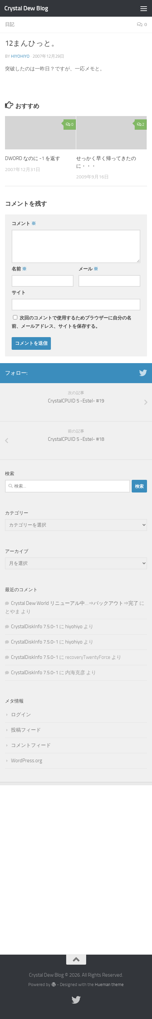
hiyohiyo (20, 56)
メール (88, 269)
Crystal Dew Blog (26, 8)
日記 (9, 24)
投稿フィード (26, 730)
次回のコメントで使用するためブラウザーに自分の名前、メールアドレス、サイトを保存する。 (71, 322)
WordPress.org (26, 761)
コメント (24, 223)
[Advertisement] (76, 865)
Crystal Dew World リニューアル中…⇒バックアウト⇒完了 (74, 603)
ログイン (21, 715)
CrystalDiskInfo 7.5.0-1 (34, 627)
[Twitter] (143, 373)
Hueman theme (109, 984)
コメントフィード (31, 745)
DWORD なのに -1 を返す (32, 158)
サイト (19, 292)
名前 (19, 269)
